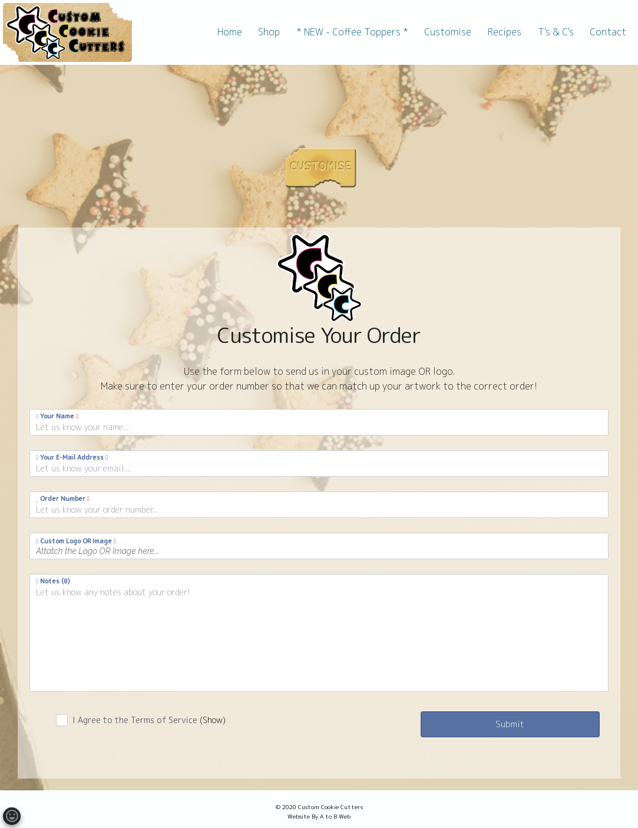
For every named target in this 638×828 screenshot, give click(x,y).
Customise (447, 31)
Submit (509, 724)
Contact (608, 31)
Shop (269, 31)
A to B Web (335, 816)
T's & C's (556, 31)
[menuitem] (230, 32)
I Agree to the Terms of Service (149, 719)
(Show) (213, 719)
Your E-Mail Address (72, 457)
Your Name (57, 416)
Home (229, 31)
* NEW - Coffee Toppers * (352, 31)
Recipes (504, 31)
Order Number (63, 498)
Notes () (53, 581)
